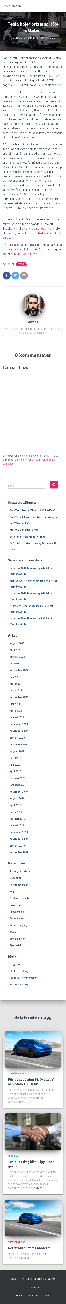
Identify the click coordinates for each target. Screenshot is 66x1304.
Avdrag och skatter (21, 871)
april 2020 (15, 771)
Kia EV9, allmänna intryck (24, 529)
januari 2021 (17, 717)
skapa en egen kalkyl (42, 228)
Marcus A (15, 580)
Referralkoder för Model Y (29, 1248)
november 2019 (19, 791)
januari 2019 (17, 825)
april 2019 (15, 805)
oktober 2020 (17, 737)
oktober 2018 (17, 845)
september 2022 (19, 670)
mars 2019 (16, 812)
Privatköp (15, 905)
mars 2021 (16, 710)
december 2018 (19, 832)
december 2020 (19, 724)
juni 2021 (15, 704)
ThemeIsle (44, 1295)
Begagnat (15, 878)
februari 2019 (17, 818)
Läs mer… (38, 1188)
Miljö (12, 891)
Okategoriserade (19, 898)
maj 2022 (15, 683)
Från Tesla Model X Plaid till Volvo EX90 (32, 510)
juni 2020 (15, 764)
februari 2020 (17, 778)
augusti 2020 (17, 751)
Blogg (13, 1279)
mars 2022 (16, 690)
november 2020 (19, 731)
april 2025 (15, 650)
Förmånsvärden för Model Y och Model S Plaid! (31, 1081)
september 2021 (19, 697)
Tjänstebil (15, 945)
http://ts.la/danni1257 (24, 254)
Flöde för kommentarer (23, 977)
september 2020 (19, 744)
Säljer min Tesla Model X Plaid (27, 536)
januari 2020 (17, 785)
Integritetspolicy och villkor (39, 1279)
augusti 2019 (17, 798)
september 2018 (19, 852)
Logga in (15, 964)
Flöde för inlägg (19, 971)
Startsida (33, 1287)
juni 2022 (15, 677)
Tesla (21, 264)
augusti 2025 (17, 643)
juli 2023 (14, 663)
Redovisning (17, 918)
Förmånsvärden (19, 884)
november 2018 (19, 839)
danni (13, 568)
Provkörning (17, 911)
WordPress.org (19, 984)
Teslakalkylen (17, 938)
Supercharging (18, 925)
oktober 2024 (17, 656)
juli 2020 (14, 758)
